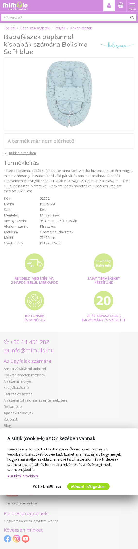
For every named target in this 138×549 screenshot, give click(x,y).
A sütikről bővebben (22, 476)
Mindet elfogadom (88, 486)
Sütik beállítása (47, 486)
